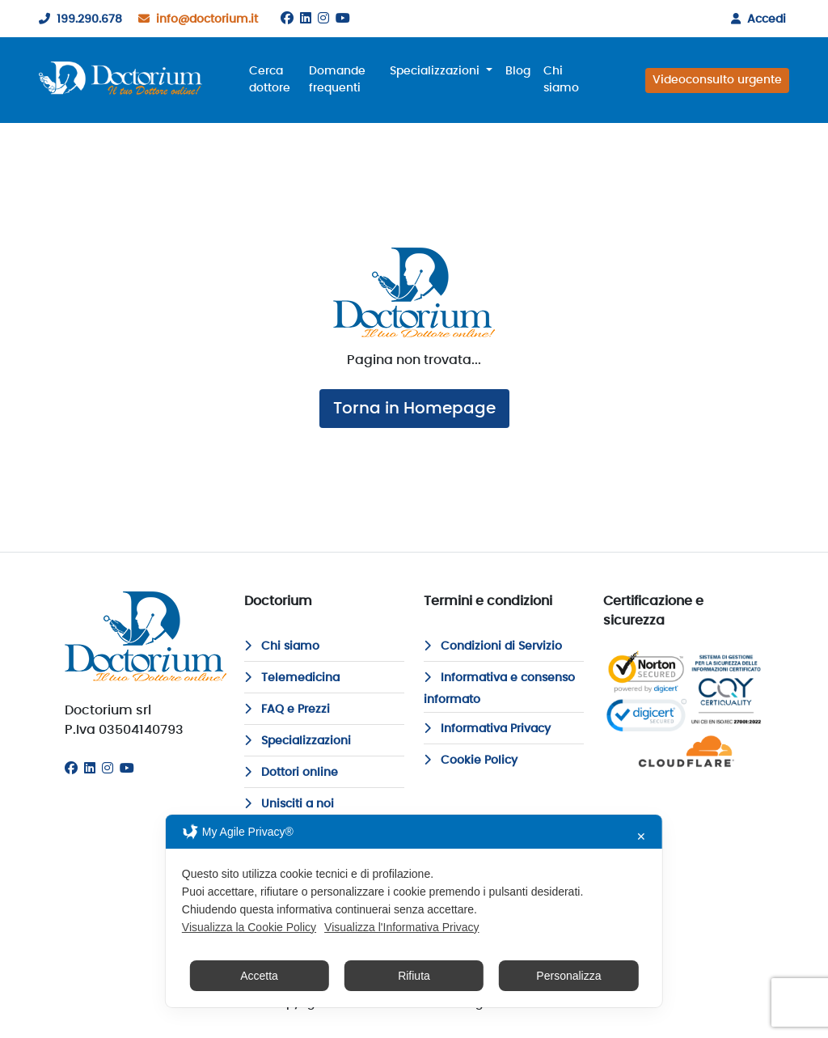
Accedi (755, 19)
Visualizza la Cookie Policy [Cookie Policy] (249, 927)
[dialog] (414, 911)
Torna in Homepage (414, 408)
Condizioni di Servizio (493, 646)
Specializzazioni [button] (436, 71)
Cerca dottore (269, 80)
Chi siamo (561, 80)
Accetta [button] (259, 975)
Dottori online (291, 772)
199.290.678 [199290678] (77, 19)
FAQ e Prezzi (287, 709)
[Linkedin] (305, 18)
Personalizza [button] (568, 975)
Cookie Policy (471, 760)
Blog (517, 71)
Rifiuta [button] (414, 975)
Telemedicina (292, 678)
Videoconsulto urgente (717, 80)
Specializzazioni (297, 741)
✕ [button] (641, 836)
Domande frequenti (337, 80)
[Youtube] (343, 18)
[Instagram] (323, 18)
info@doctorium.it (195, 19)
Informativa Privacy (487, 729)
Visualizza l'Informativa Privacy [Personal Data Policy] (401, 927)
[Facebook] (287, 18)
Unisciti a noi (289, 804)
